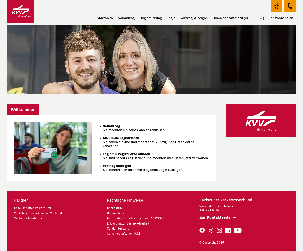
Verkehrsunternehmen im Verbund (38, 213)
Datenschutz (115, 213)
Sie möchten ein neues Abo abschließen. (134, 128)
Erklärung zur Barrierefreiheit (128, 223)
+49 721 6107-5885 (213, 210)
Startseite (105, 18)
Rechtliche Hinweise (125, 200)
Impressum (115, 208)
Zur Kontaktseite (215, 217)
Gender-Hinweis (118, 228)
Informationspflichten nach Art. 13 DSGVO (136, 218)
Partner (21, 200)
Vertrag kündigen (194, 18)
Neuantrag (126, 18)
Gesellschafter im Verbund (32, 208)
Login (171, 18)
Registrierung (151, 18)
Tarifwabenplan (281, 18)
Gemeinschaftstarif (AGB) (232, 18)
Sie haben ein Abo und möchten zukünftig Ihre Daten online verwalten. (148, 142)
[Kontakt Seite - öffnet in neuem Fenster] (290, 6)
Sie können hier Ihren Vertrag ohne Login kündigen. (143, 168)
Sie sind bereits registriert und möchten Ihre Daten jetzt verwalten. (156, 156)
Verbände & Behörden (29, 218)
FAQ (261, 18)
